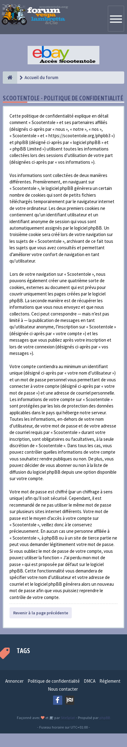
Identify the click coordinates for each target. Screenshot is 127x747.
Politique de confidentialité (54, 681)
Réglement (110, 681)
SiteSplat (67, 717)
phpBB (104, 717)
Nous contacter (63, 689)
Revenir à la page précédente (40, 613)
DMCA (89, 681)
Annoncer (14, 681)
